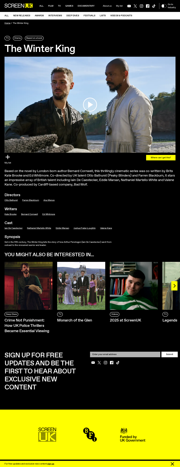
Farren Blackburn (30, 200)
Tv (59, 5)
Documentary (86, 5)
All (41, 5)
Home (7, 23)
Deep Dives (72, 15)
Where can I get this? (161, 157)
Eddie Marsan (62, 228)
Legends (169, 320)
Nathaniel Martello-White (39, 228)
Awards (39, 15)
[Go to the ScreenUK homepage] (18, 6)
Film (50, 5)
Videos (114, 314)
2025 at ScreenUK (125, 320)
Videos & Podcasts (121, 15)
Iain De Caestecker (13, 228)
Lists (103, 15)
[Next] (174, 285)
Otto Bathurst (11, 200)
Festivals (89, 15)
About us (107, 5)
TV (7, 38)
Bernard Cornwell (29, 214)
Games (69, 5)
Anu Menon (49, 200)
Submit (169, 354)
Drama (17, 38)
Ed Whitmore (48, 214)
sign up (50, 463)
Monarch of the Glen (74, 320)
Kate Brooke (10, 214)
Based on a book (34, 38)
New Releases (21, 15)
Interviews (55, 15)
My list (119, 5)
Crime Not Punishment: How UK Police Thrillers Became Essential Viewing (27, 326)
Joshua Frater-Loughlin (84, 228)
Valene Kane (106, 228)
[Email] (125, 354)
